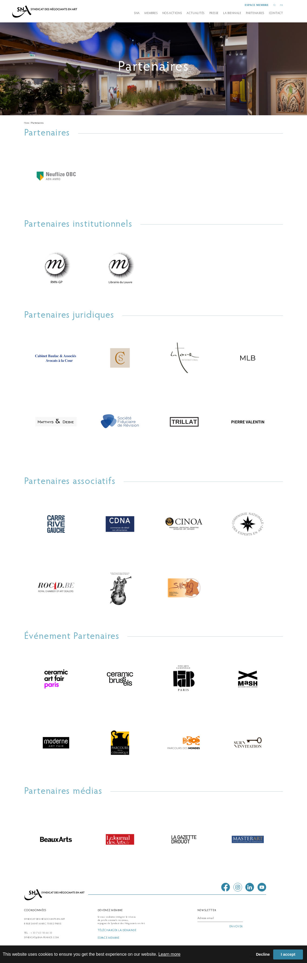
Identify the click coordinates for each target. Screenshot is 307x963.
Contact (276, 13)
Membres (150, 13)
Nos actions (172, 13)
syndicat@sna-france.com (41, 937)
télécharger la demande (117, 930)
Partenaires (37, 123)
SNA (137, 13)
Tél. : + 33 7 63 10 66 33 (38, 933)
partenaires (255, 13)
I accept (288, 954)
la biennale (232, 13)
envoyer (236, 926)
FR (281, 5)
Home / (27, 123)
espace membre (257, 5)
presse (214, 13)
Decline (263, 954)
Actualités (195, 13)
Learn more (169, 954)
